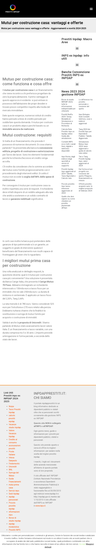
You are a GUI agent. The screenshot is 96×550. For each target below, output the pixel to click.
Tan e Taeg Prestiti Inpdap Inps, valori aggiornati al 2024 (84, 161)
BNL (10, 469)
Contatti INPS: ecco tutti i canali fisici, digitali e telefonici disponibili (69, 146)
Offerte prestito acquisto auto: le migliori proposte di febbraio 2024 (86, 187)
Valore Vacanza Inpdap (12, 433)
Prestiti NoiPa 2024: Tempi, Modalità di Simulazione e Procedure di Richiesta (67, 120)
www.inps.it (40, 506)
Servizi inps (14, 491)
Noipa (11, 406)
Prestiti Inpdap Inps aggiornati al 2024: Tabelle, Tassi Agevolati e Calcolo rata (69, 173)
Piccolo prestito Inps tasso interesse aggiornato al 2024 (68, 188)
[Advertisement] (23, 57)
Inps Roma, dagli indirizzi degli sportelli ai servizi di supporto (68, 161)
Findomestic (14, 463)
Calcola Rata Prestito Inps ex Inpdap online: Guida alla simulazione (68, 133)
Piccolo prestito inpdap (12, 506)
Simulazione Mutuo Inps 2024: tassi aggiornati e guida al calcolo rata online (85, 147)
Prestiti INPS (14, 530)
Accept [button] (82, 544)
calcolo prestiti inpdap (12, 418)
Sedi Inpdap (14, 494)
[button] (91, 8)
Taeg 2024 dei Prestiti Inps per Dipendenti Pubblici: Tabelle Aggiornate (85, 133)
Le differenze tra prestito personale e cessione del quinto (85, 104)
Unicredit (12, 466)
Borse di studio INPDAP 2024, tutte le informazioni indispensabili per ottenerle (69, 105)
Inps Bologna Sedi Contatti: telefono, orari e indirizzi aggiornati (85, 119)
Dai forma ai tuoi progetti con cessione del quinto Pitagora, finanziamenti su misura (85, 175)
